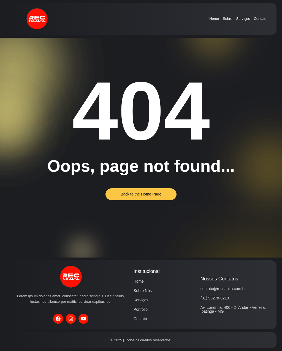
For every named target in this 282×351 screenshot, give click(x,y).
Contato (260, 19)
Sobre (227, 19)
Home (214, 19)
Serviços (243, 19)
